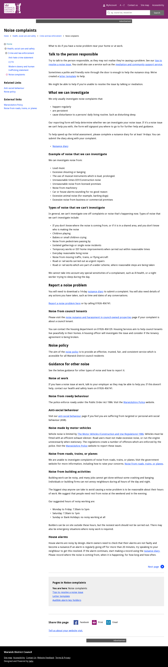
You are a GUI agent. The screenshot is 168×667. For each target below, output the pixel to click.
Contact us (133, 5)
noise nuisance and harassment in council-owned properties (98, 317)
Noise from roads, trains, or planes (144, 463)
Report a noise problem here (65, 303)
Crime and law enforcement (51, 36)
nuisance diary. (152, 551)
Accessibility (158, 5)
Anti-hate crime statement (25, 57)
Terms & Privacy (62, 657)
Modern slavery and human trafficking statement (23, 68)
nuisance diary (95, 291)
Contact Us (31, 657)
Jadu (31, 661)
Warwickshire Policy (13, 105)
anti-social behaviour (69, 416)
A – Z (122, 5)
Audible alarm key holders (66, 600)
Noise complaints (22, 74)
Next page (156, 566)
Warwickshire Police (134, 402)
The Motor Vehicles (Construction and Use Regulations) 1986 (111, 434)
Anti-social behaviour (14, 88)
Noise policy (10, 91)
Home (6, 36)
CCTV (16, 61)
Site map (145, 5)
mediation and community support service (139, 64)
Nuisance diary (60, 146)
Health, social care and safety (24, 36)
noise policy (71, 351)
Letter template (61, 596)
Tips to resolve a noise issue (67, 592)
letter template (67, 76)
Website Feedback (45, 657)
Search (157, 13)
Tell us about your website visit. (66, 630)
